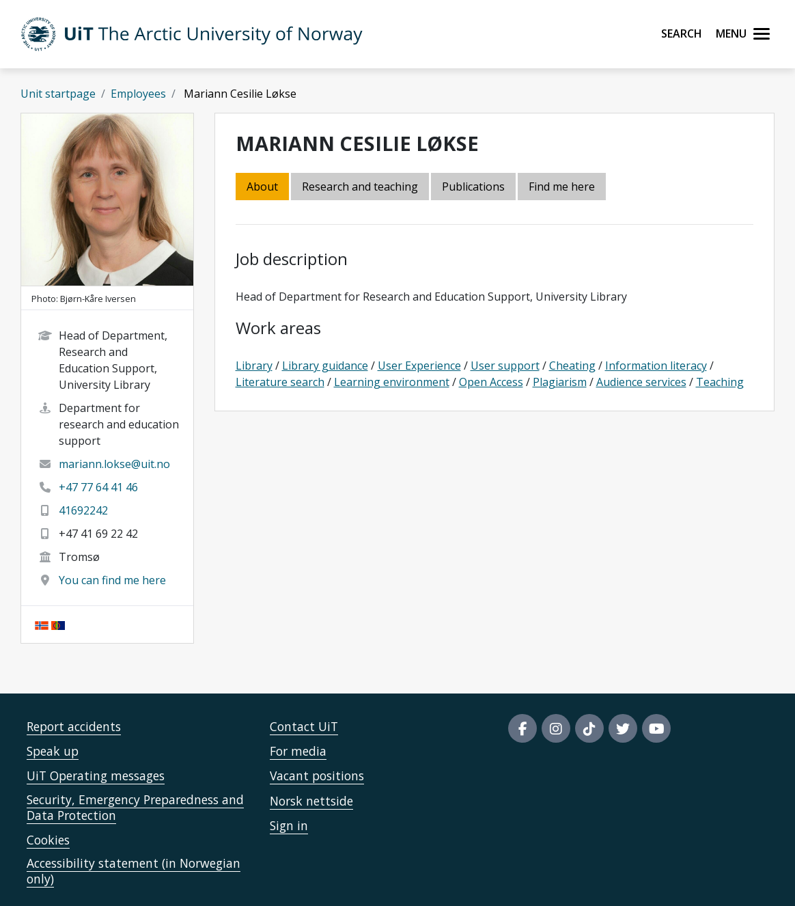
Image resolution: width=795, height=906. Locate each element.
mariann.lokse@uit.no (114, 463)
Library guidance (325, 365)
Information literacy (656, 365)
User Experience (419, 365)
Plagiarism (560, 381)
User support (505, 365)
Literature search (280, 381)
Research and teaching (360, 186)
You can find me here (112, 580)
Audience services (641, 381)
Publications (473, 186)
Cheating (572, 365)
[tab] (474, 187)
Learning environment (391, 381)
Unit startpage (58, 93)
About (262, 186)
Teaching (720, 381)
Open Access (491, 381)
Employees (138, 93)
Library (254, 365)
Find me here (562, 186)
